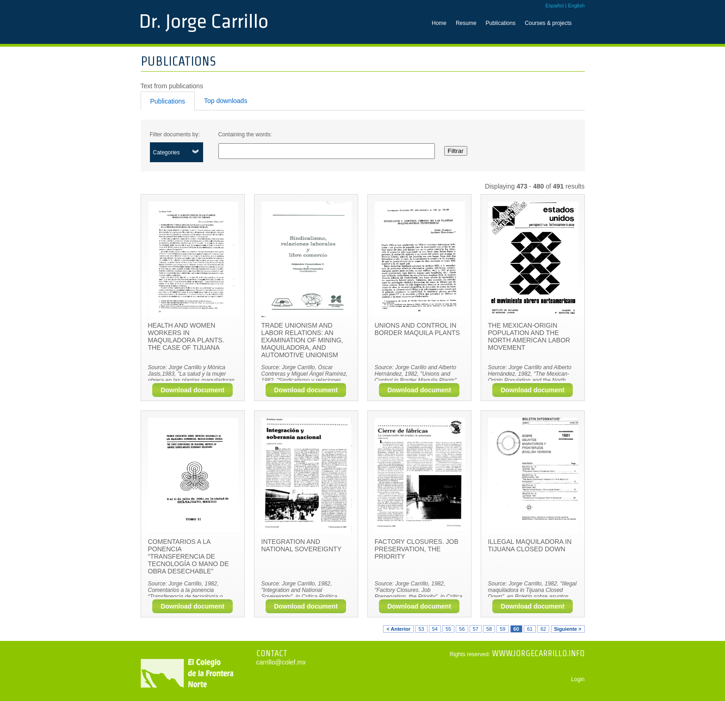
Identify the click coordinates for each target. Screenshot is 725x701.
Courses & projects (548, 23)
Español (554, 5)
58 (489, 629)
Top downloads (225, 100)
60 (516, 629)
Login (577, 679)
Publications (501, 23)
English (576, 5)
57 (475, 629)
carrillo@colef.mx (281, 662)
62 (543, 629)
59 (502, 629)
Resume (466, 23)
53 (421, 629)
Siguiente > (568, 629)
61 (530, 629)
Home (439, 23)
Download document (192, 390)
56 (462, 629)
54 (435, 629)
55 (448, 629)
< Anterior (398, 629)
